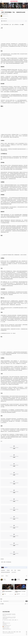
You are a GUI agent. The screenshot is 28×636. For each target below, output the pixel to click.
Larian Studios (14, 572)
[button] (14, 447)
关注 (12, 579)
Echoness (4, 579)
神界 (12, 570)
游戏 (15, 570)
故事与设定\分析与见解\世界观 (5, 572)
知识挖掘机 (2, 10)
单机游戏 (8, 570)
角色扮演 (19, 570)
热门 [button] (25, 603)
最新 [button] (27, 603)
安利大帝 (16, 590)
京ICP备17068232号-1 (5, 624)
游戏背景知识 (3, 570)
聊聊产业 (3, 590)
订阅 (26, 579)
